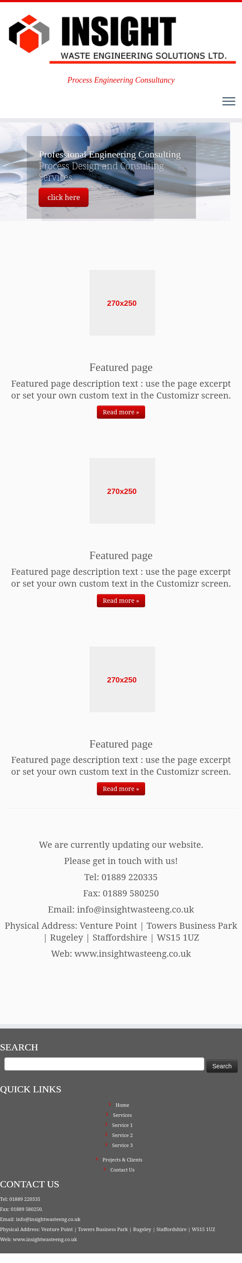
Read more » (121, 412)
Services (122, 1079)
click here (63, 197)
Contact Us (122, 1134)
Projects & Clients (122, 1124)
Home (122, 1069)
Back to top (220, 1250)
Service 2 (122, 1099)
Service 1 (122, 1089)
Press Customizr (162, 1240)
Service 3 (122, 1109)
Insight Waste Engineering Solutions (69, 1240)
